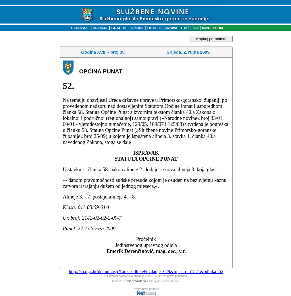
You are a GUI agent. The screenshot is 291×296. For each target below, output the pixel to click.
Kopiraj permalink (211, 39)
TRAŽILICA (189, 28)
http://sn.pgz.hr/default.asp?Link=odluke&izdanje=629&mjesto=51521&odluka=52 (146, 271)
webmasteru (136, 281)
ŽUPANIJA (99, 28)
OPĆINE (137, 28)
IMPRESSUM (212, 28)
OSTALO (154, 28)
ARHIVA (170, 28)
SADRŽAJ (77, 28)
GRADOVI (119, 28)
